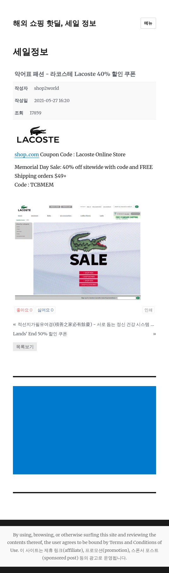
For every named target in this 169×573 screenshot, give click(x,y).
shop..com (27, 154)
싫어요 (46, 309)
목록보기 (25, 347)
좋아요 (24, 309)
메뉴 (148, 23)
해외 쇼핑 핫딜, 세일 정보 (54, 23)
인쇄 (148, 309)
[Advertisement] (85, 431)
